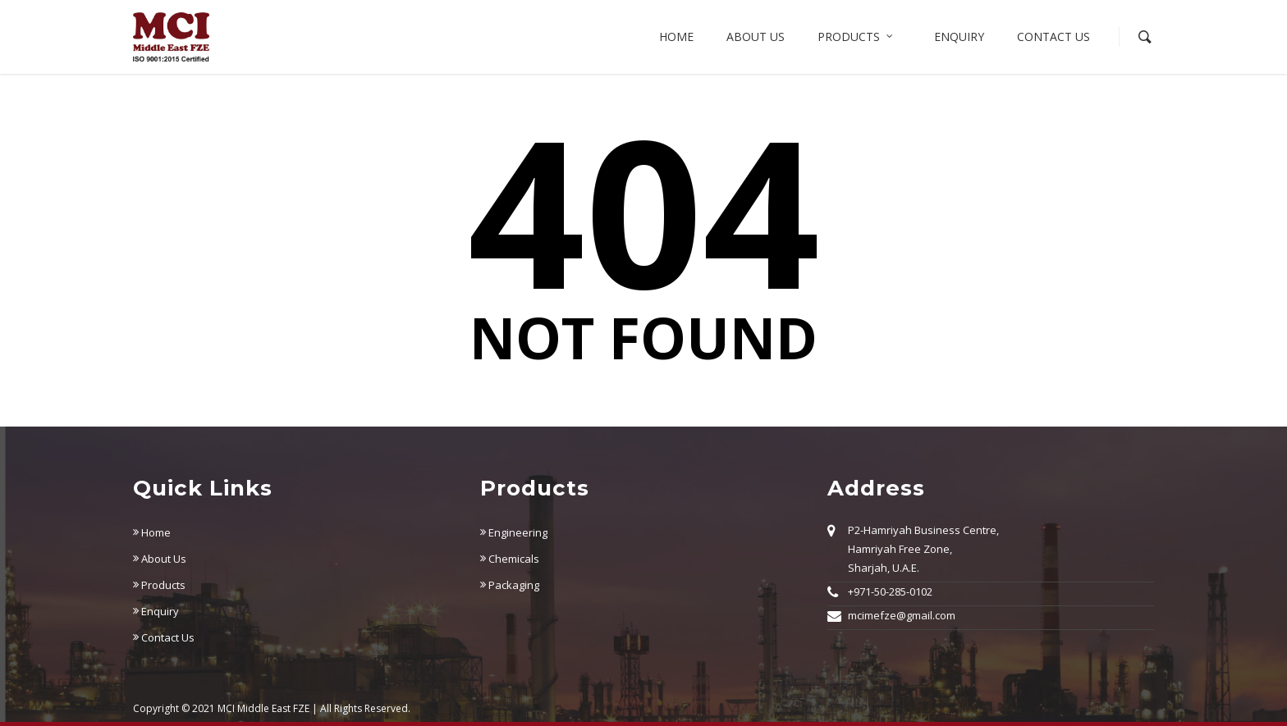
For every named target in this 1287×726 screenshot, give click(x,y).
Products (856, 37)
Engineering (513, 532)
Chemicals (509, 558)
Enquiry (959, 36)
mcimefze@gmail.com (901, 615)
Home (676, 36)
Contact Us (1053, 36)
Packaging (509, 585)
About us (755, 36)
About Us (159, 558)
